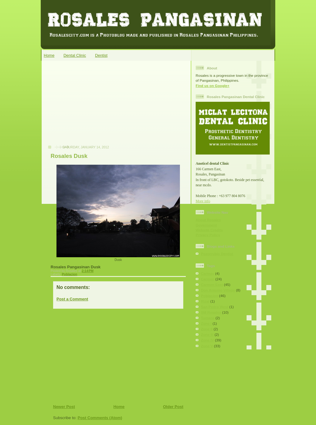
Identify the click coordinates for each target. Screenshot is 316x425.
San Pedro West (214, 307)
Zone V (207, 346)
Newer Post (64, 406)
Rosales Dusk (69, 156)
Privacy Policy (208, 235)
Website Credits (209, 230)
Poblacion (69, 274)
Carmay (207, 273)
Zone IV (207, 340)
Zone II (207, 329)
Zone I (206, 323)
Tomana (207, 318)
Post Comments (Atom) (100, 417)
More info (203, 201)
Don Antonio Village (218, 290)
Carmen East (212, 285)
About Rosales (208, 220)
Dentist (101, 55)
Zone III (207, 334)
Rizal (205, 301)
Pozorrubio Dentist (217, 254)
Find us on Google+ (212, 86)
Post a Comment (72, 299)
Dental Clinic (75, 55)
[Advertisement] (90, 106)
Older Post (173, 406)
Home (49, 55)
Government (206, 225)
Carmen (207, 279)
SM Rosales (211, 312)
